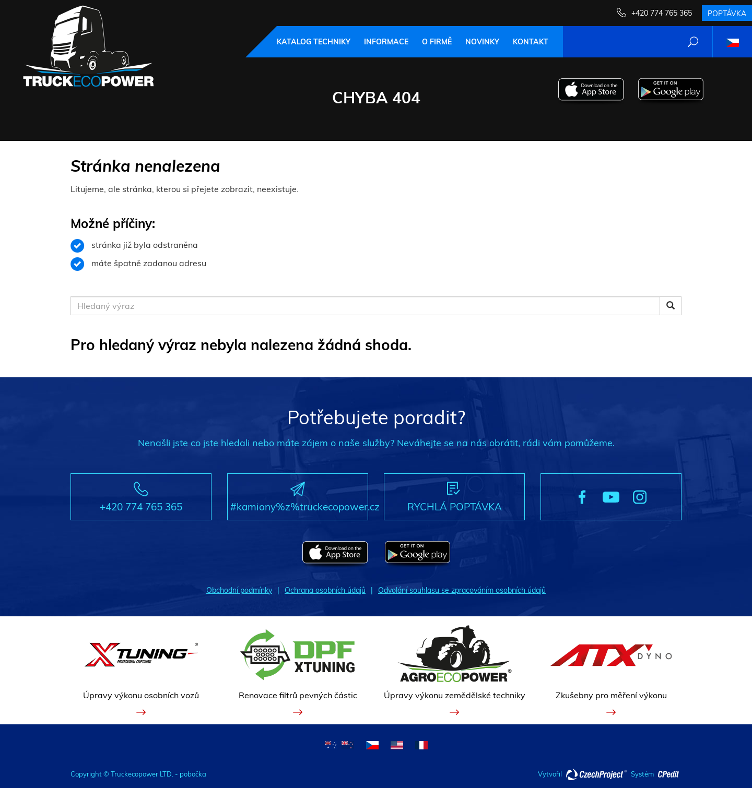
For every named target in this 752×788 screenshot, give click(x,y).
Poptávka (727, 13)
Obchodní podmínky (239, 590)
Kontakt (530, 41)
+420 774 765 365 (661, 13)
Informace (386, 41)
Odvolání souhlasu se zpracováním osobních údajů (462, 590)
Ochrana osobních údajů (325, 590)
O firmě (437, 41)
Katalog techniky (313, 41)
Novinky (482, 41)
